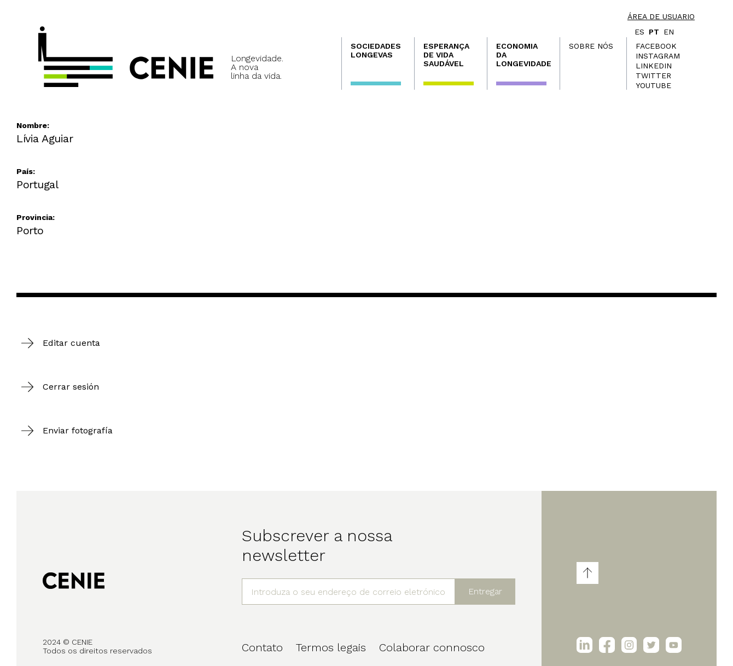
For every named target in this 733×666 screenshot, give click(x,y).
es (639, 31)
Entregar (485, 591)
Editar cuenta (71, 343)
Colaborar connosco (432, 647)
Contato (262, 647)
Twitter (653, 75)
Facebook (656, 46)
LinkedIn (654, 65)
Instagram (658, 55)
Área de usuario (661, 16)
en (669, 31)
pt (654, 31)
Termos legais (331, 647)
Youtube (653, 85)
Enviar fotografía (78, 430)
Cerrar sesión (71, 386)
